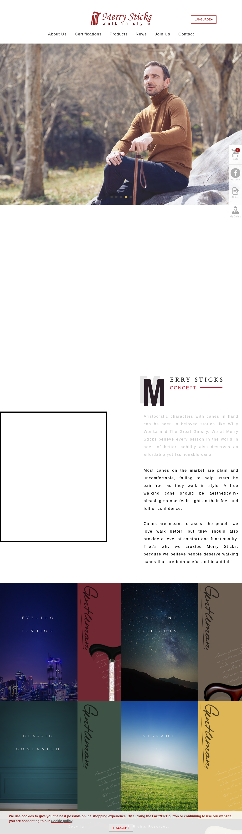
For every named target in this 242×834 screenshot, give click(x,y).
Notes (235, 197)
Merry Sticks (121, 18)
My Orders (235, 216)
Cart (236, 154)
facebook (235, 179)
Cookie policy (61, 821)
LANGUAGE (204, 19)
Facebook (223, 19)
